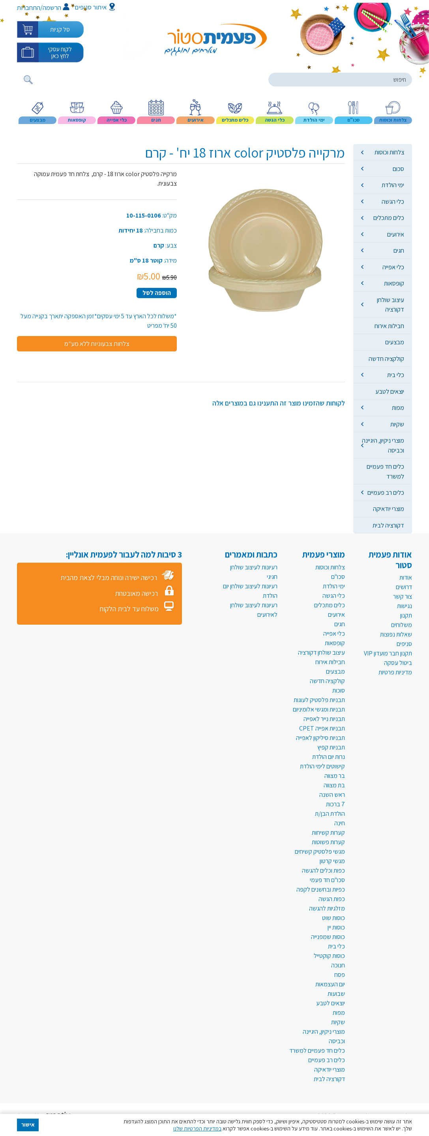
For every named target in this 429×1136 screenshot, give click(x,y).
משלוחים (401, 625)
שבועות (336, 994)
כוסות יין (336, 927)
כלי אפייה (393, 267)
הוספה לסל (156, 293)
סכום (398, 168)
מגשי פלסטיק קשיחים (320, 851)
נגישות (404, 606)
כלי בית (395, 374)
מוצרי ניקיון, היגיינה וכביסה (383, 445)
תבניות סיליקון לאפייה (320, 738)
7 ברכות (335, 804)
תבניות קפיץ (331, 747)
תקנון (406, 615)
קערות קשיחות (328, 832)
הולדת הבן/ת (330, 813)
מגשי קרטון (332, 861)
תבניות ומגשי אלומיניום (319, 709)
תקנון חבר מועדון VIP (388, 653)
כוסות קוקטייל (329, 956)
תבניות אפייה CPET (322, 728)
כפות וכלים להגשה (323, 870)
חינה (339, 823)
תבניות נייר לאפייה (324, 719)
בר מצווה (334, 776)
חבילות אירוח (389, 325)
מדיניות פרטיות (395, 672)
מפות (398, 407)
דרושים (404, 587)
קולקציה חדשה (386, 358)
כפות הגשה (331, 899)
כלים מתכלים (388, 217)
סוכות (338, 690)
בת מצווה (334, 785)
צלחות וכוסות (389, 152)
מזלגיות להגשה (327, 908)
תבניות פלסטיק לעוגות (319, 700)
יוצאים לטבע (389, 391)
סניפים (404, 644)
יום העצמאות (330, 984)
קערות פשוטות (328, 842)
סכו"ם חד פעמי (327, 880)
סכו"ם (338, 577)
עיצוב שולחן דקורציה (390, 304)
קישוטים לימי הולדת (322, 766)
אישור (28, 1124)
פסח (339, 975)
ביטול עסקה (398, 663)
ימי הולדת (393, 184)
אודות (405, 577)
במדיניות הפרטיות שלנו (197, 1128)
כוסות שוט (333, 918)
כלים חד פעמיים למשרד (385, 471)
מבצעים (394, 342)
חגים (398, 250)
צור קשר (402, 596)
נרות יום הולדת (328, 757)
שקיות (397, 424)
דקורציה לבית (388, 525)
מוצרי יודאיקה (388, 508)
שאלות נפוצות (396, 634)
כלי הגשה (393, 201)
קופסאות (394, 283)
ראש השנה (332, 795)
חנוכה (338, 965)
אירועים (395, 234)
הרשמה (56, 7)
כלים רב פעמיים (385, 492)
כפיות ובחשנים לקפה (320, 889)
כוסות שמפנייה (328, 937)
